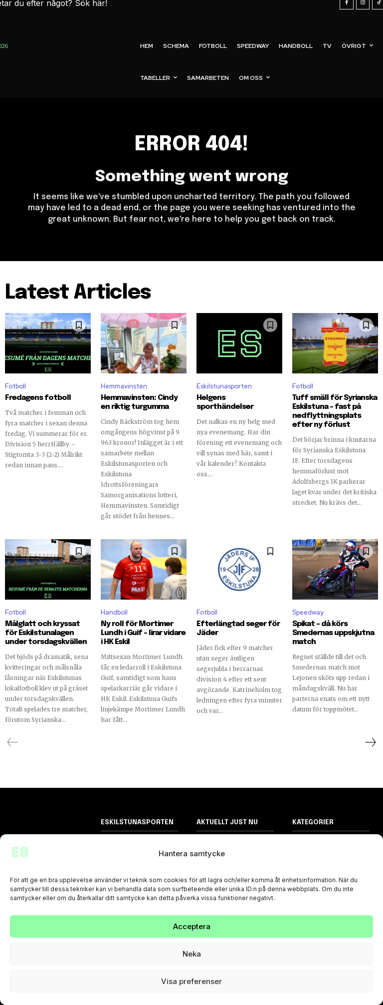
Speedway (308, 612)
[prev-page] (12, 742)
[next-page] (370, 742)
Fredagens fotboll (38, 398)
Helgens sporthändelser (224, 402)
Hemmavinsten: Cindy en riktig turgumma (139, 402)
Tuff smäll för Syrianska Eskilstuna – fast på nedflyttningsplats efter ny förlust (334, 411)
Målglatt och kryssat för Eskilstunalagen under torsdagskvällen (46, 633)
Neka (192, 954)
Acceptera (191, 926)
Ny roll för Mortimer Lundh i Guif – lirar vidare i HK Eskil (143, 633)
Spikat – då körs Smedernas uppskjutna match (333, 633)
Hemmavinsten (124, 385)
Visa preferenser (191, 981)
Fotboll (15, 385)
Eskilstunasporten (224, 385)
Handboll (114, 612)
